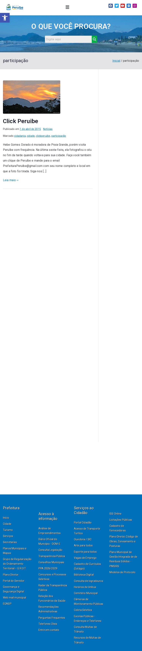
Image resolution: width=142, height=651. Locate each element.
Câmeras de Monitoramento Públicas (88, 601)
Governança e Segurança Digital (13, 589)
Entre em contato (48, 629)
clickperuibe (43, 135)
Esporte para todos (85, 551)
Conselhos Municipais (51, 562)
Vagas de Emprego (85, 557)
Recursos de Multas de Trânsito (87, 640)
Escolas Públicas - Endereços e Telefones (87, 618)
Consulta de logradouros (88, 580)
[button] (67, 7)
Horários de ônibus (85, 587)
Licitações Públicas (120, 519)
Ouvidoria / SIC (83, 539)
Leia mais (10, 180)
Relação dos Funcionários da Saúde (51, 598)
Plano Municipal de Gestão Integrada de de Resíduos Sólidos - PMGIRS (123, 559)
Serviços (8, 536)
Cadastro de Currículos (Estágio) (87, 566)
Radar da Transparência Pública (52, 587)
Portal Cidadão (83, 522)
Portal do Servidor (13, 580)
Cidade (7, 523)
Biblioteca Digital (84, 574)
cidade (31, 135)
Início (6, 517)
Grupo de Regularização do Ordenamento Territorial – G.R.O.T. (17, 564)
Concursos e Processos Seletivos (52, 577)
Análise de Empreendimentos (49, 531)
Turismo (8, 529)
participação (58, 135)
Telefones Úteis (47, 623)
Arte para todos (83, 545)
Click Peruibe (20, 121)
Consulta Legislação (50, 549)
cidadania (20, 135)
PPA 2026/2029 (47, 568)
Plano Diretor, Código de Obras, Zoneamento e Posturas (123, 541)
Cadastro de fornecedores (117, 528)
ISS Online (115, 513)
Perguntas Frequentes (51, 617)
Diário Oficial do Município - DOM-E (49, 541)
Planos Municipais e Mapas (14, 551)
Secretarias (10, 542)
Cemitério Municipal (86, 593)
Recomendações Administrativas (48, 609)
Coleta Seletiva (83, 609)
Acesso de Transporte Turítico (87, 531)
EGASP (7, 603)
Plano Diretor (10, 574)
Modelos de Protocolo (122, 572)
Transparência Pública (51, 556)
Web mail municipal (14, 597)
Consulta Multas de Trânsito (85, 629)
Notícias (48, 129)
